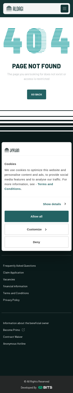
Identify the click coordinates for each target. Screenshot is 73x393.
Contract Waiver (13, 336)
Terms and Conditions (16, 293)
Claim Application (13, 272)
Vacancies (9, 279)
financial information (15, 286)
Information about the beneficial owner (26, 323)
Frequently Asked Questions (19, 265)
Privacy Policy (11, 300)
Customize (36, 229)
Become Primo (11, 329)
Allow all (36, 216)
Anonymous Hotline (14, 343)
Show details (52, 204)
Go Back (36, 94)
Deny (36, 242)
